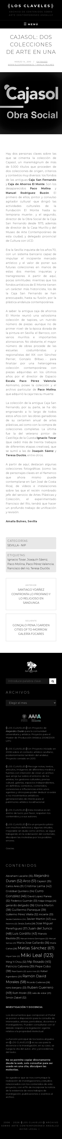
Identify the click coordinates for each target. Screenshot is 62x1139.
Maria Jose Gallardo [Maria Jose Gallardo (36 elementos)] (33, 942)
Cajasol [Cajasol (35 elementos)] (44, 881)
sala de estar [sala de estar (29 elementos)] (41, 993)
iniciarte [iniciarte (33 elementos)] (46, 914)
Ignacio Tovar (16, 559)
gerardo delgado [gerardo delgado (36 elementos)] (20, 905)
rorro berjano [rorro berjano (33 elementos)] (16, 987)
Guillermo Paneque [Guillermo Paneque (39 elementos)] (29, 909)
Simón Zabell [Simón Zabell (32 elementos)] (16, 997)
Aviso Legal (29, 1129)
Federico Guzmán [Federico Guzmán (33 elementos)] (24, 900)
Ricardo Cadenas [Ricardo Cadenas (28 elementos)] (38, 982)
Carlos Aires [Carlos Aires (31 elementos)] (15, 886)
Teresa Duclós (40, 568)
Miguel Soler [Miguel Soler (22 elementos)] (13, 956)
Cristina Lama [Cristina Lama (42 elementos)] (38, 886)
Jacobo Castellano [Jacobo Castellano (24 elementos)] (16, 919)
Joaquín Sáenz (37, 559)
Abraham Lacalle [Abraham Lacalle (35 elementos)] (19, 875)
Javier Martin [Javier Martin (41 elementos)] (39, 919)
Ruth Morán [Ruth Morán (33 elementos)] (22, 992)
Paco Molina (16, 564)
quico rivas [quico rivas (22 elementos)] (33, 971)
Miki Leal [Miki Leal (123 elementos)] (37, 955)
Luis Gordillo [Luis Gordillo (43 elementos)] (24, 933)
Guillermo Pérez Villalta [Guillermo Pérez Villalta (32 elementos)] (22, 914)
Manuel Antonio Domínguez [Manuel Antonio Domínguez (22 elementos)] (34, 939)
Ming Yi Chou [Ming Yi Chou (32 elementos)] (16, 961)
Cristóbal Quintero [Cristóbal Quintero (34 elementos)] (20, 891)
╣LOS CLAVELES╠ (31, 6)
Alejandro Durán (15, 731)
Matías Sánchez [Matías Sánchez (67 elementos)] (36, 948)
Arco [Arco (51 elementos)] (29, 881)
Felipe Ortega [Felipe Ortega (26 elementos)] (47, 901)
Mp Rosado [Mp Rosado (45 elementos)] (39, 962)
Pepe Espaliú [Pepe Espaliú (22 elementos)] (19, 971)
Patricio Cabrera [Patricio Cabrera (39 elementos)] (20, 966)
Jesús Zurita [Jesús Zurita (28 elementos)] (26, 923)
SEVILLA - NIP (16, 545)
